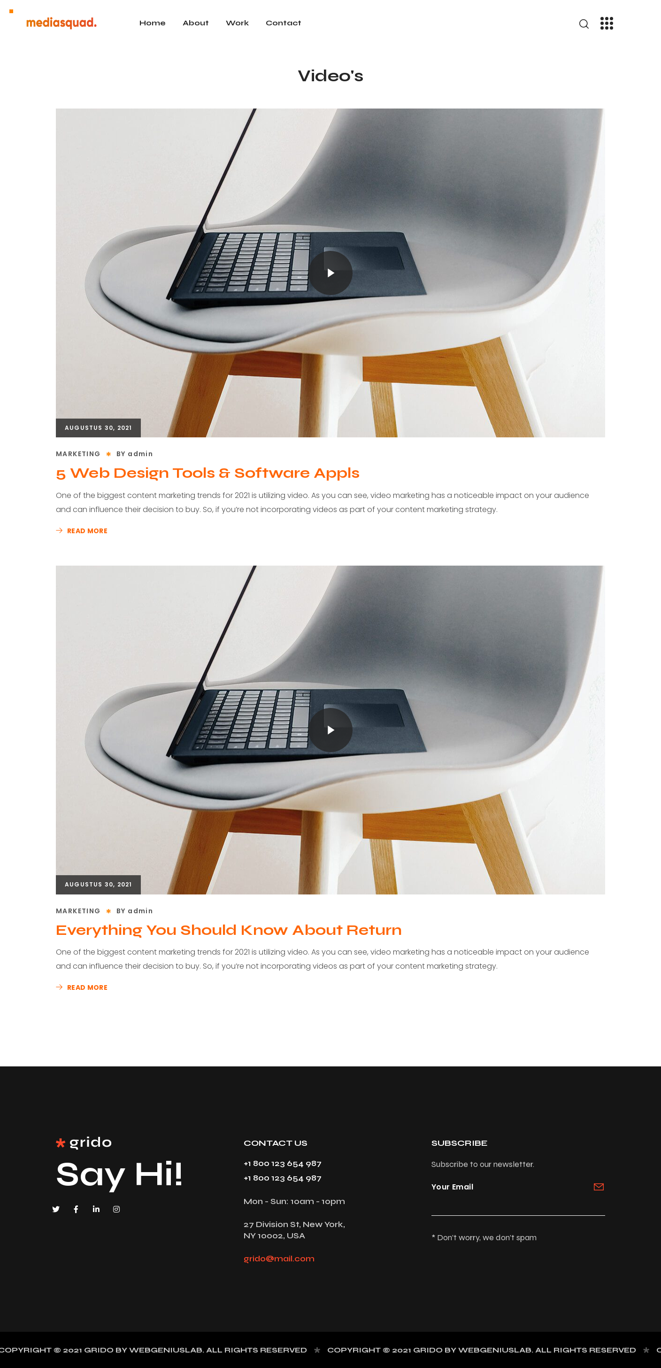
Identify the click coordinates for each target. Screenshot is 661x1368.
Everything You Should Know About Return (229, 930)
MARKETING (78, 454)
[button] (584, 24)
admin (140, 454)
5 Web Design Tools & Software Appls (208, 473)
